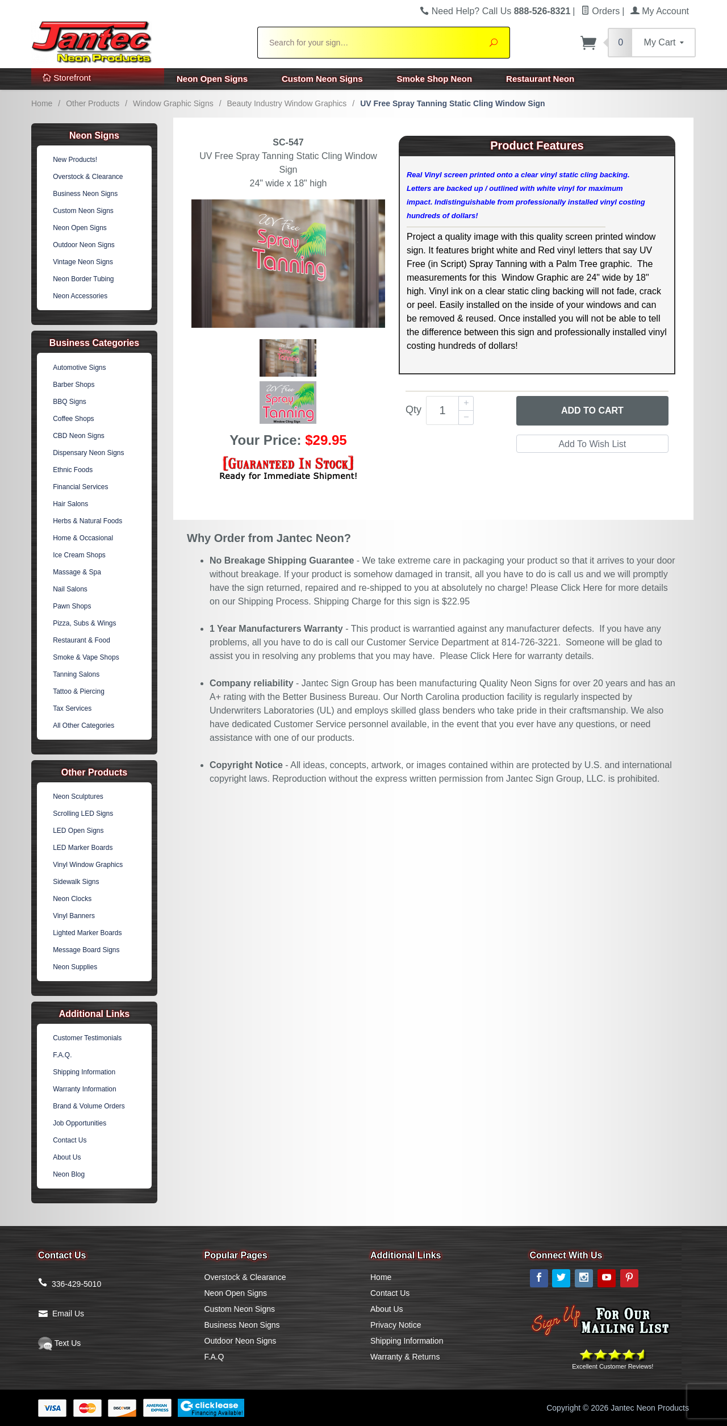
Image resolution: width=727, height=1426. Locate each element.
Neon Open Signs (212, 79)
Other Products (92, 103)
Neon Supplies (75, 967)
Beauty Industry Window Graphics (286, 103)
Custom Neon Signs (322, 79)
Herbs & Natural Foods (87, 521)
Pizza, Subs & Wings (84, 623)
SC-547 (288, 142)
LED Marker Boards (82, 848)
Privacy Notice (395, 1324)
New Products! (75, 160)
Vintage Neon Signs (83, 262)
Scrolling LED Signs (83, 814)
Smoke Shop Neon (435, 79)
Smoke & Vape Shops (86, 657)
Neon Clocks (72, 899)
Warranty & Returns (405, 1356)
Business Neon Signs (85, 194)
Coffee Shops (73, 419)
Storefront (67, 77)
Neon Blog (69, 1174)
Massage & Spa (77, 572)
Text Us (59, 1343)
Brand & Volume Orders (89, 1106)
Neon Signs (94, 135)
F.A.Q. (62, 1055)
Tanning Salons (76, 674)
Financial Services (80, 487)
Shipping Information (84, 1072)
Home (41, 103)
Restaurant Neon (540, 79)
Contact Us (69, 1140)
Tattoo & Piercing (79, 691)
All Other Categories (83, 725)
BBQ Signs (69, 402)
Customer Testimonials (87, 1038)
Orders (600, 11)
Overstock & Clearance (88, 177)
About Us (67, 1157)
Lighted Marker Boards (87, 933)
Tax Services (72, 708)
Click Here (582, 588)
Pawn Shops (72, 606)
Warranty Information (84, 1089)
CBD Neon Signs (79, 436)
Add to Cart (592, 410)
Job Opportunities (79, 1123)
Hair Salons (70, 504)
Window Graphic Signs (173, 103)
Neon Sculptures (78, 796)
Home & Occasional (83, 538)
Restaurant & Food (81, 640)
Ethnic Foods (73, 470)
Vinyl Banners (74, 916)
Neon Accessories (80, 296)
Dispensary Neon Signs (88, 453)
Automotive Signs (79, 368)
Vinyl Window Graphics (88, 865)
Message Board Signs (86, 950)
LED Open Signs (78, 831)
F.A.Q (214, 1356)
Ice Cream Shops (79, 555)
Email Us (68, 1313)
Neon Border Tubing (83, 279)
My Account (659, 11)
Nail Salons (70, 589)
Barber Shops (73, 385)
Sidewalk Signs (76, 882)
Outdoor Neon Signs (84, 245)
